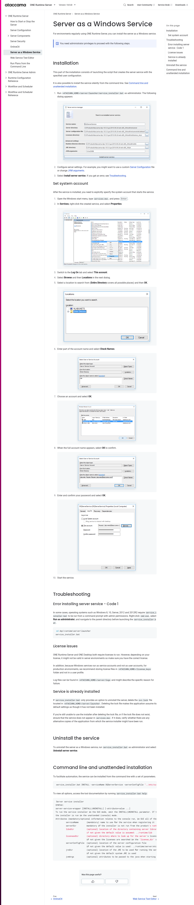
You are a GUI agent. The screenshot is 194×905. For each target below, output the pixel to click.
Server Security (17, 41)
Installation (172, 30)
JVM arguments (76, 170)
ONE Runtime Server (18, 16)
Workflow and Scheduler (20, 86)
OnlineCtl (15, 46)
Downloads (182, 5)
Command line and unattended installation (178, 71)
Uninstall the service (176, 65)
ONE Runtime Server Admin (22, 72)
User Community (146, 5)
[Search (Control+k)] (128, 4)
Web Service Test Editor (22, 57)
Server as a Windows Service (25, 52)
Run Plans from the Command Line (20, 65)
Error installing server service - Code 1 (178, 46)
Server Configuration (20, 30)
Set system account (178, 35)
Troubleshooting (174, 39)
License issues (175, 52)
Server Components (20, 35)
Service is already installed (177, 59)
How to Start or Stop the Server (22, 23)
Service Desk (165, 5)
